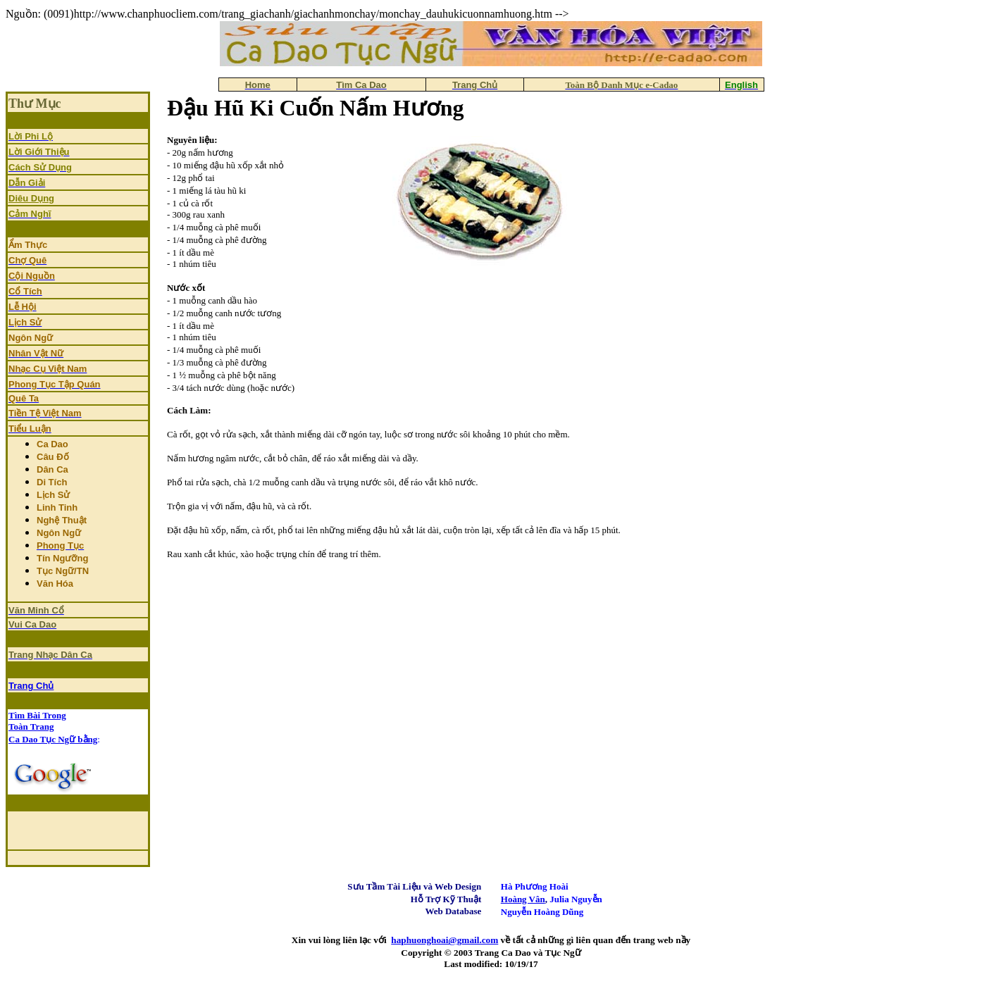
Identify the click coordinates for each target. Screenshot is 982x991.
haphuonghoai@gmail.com (444, 940)
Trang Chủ (31, 685)
